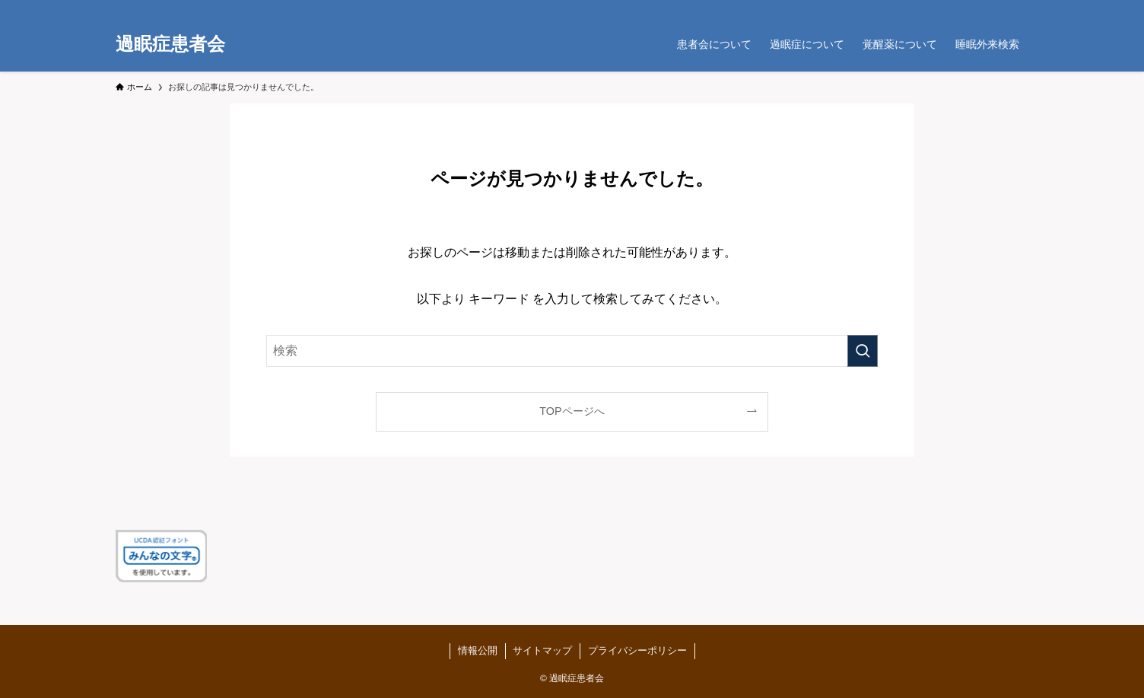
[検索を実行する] (862, 351)
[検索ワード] (572, 351)
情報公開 (477, 650)
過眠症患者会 (170, 44)
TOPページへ (571, 411)
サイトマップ (542, 650)
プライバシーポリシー (636, 650)
